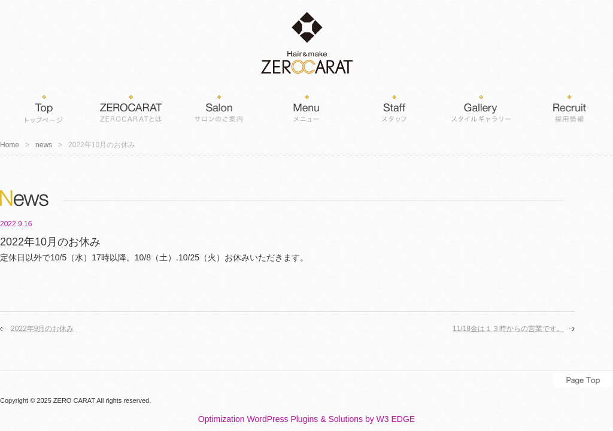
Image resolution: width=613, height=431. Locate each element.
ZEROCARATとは (131, 106)
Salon (218, 106)
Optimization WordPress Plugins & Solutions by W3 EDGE (306, 419)
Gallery (481, 106)
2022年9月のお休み (42, 328)
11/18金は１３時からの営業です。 (508, 328)
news (43, 145)
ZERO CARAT (74, 400)
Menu (306, 106)
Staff (394, 106)
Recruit (568, 106)
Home (43, 106)
